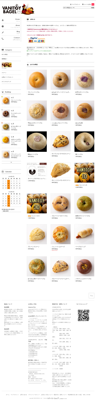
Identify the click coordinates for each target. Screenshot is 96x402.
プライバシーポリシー (34, 394)
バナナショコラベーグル (83, 279)
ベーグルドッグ (80, 247)
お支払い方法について (47, 394)
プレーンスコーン (33, 247)
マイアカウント (76, 4)
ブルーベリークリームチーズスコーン (64, 279)
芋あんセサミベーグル (35, 123)
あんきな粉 (79, 123)
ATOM (88, 394)
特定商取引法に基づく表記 (75, 394)
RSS (84, 394)
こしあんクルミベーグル (60, 123)
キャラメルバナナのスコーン (61, 154)
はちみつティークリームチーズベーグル (65, 92)
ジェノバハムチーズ (58, 247)
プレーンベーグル (33, 92)
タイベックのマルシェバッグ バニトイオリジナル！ (45, 178)
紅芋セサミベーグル (81, 92)
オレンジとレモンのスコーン (61, 180)
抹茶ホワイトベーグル (82, 216)
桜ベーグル (79, 154)
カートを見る (89, 4)
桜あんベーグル (33, 154)
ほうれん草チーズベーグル (36, 279)
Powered (55, 398)
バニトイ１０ (81, 185)
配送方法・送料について (60, 394)
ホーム (7, 394)
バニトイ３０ (34, 216)
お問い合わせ (23, 394)
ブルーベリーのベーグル (60, 216)
